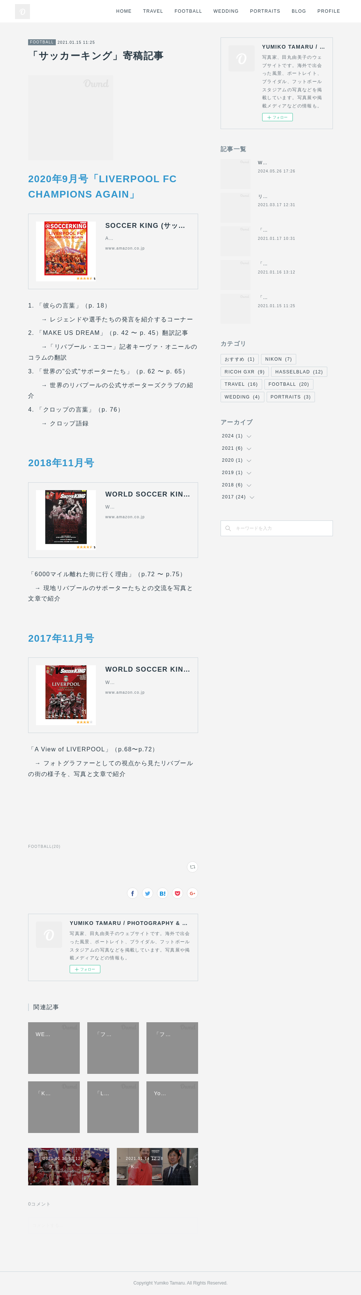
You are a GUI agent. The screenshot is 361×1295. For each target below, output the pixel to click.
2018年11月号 (61, 462)
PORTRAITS (265, 11)
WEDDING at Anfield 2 (286, 162)
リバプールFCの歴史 (281, 196)
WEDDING (226, 11)
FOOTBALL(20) (44, 847)
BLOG (299, 11)
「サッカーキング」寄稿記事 (290, 297)
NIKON (278, 359)
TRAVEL (153, 11)
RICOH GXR (245, 372)
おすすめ (240, 359)
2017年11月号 (61, 638)
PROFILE (329, 11)
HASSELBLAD (299, 372)
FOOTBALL (188, 11)
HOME (124, 11)
